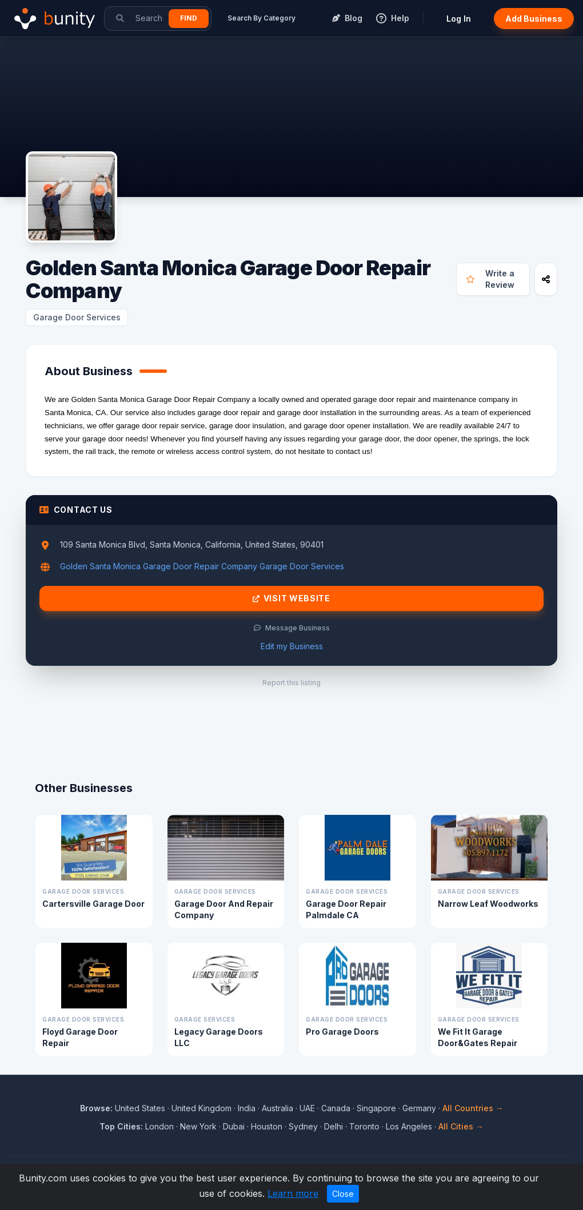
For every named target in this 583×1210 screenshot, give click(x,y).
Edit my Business (292, 646)
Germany (419, 1108)
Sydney (303, 1126)
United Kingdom (201, 1108)
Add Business (533, 18)
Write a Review (490, 279)
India (246, 1108)
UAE (307, 1108)
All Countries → (473, 1108)
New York (198, 1126)
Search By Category (261, 18)
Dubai (234, 1126)
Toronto (364, 1126)
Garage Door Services (77, 317)
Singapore (376, 1108)
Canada (335, 1108)
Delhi (333, 1126)
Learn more (292, 1193)
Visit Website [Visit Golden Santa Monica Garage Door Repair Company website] (291, 598)
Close (343, 1194)
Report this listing (291, 682)
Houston (266, 1126)
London (159, 1126)
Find (188, 18)
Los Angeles (409, 1126)
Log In (458, 18)
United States (140, 1108)
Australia (277, 1108)
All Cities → (461, 1126)
